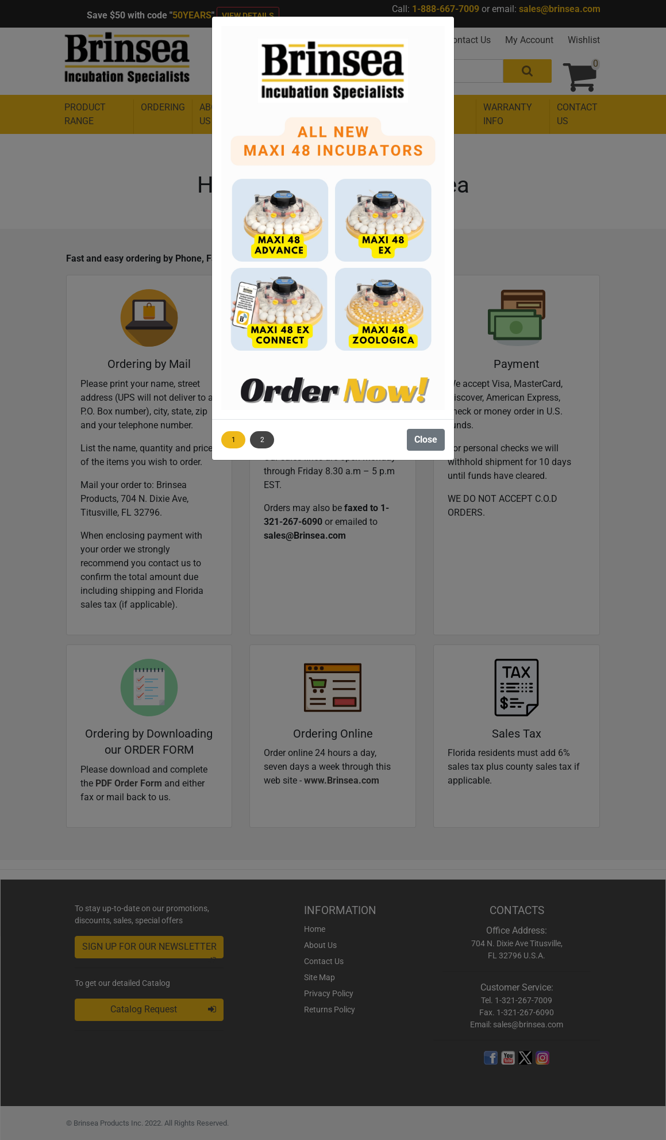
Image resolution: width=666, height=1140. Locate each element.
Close (425, 439)
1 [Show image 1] (234, 440)
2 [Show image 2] (262, 440)
